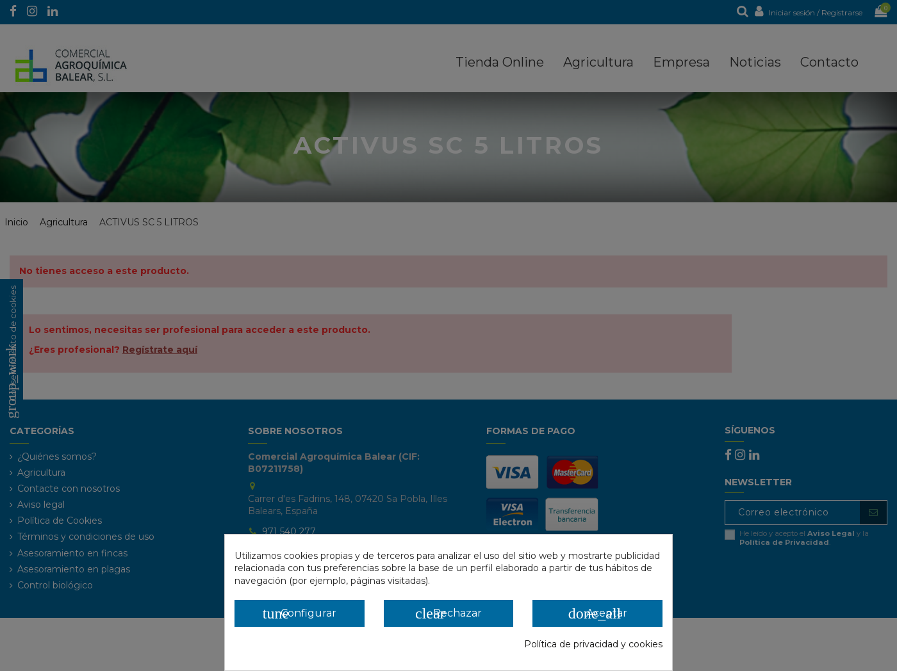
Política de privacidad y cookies (593, 644)
